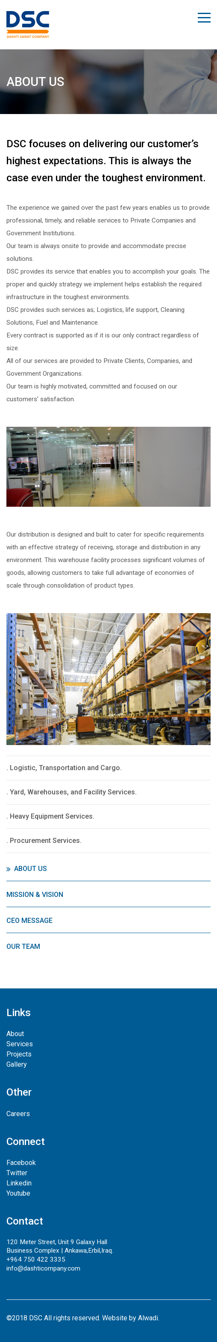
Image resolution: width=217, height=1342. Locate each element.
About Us (30, 869)
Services (19, 1044)
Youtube (18, 1193)
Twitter (16, 1173)
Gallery (16, 1064)
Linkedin (19, 1183)
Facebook (21, 1163)
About (15, 1034)
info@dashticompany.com (43, 1268)
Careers (18, 1114)
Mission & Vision (34, 895)
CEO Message (29, 921)
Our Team (23, 946)
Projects (19, 1054)
